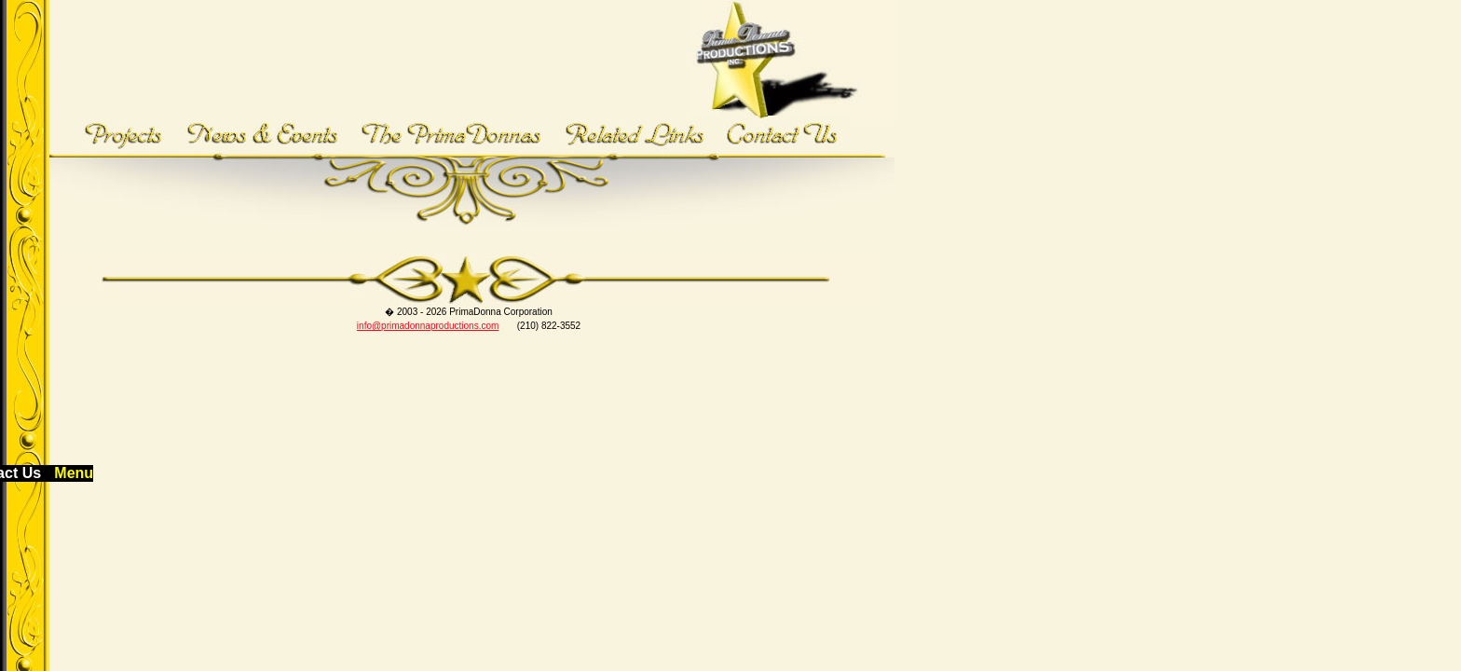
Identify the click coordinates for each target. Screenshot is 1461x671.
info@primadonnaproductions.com (427, 326)
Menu (73, 473)
